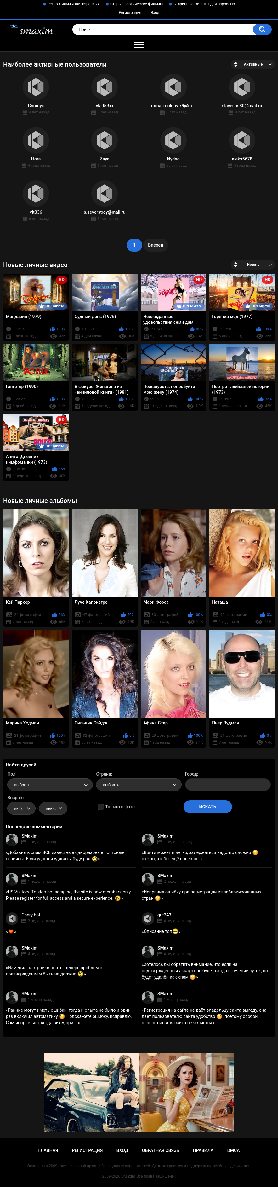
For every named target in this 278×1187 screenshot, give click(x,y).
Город (191, 774)
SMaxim (29, 836)
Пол (11, 774)
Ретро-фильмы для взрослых (74, 4)
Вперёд (155, 244)
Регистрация (130, 12)
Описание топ (161, 931)
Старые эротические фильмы (136, 4)
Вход (155, 12)
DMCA (233, 1150)
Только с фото (119, 806)
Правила (203, 1150)
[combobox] (50, 784)
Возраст (15, 797)
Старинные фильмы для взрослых (204, 4)
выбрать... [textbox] (23, 785)
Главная (48, 1150)
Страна (103, 774)
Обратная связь (160, 1150)
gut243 (164, 914)
